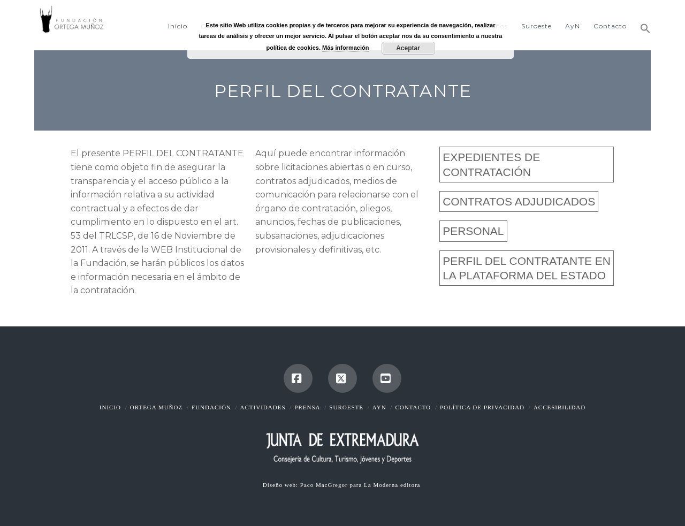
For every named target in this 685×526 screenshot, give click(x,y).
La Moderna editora (393, 485)
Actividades (263, 407)
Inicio (110, 407)
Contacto (413, 407)
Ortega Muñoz (156, 407)
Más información (345, 47)
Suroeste (346, 407)
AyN (379, 407)
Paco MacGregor (325, 485)
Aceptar (408, 48)
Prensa (307, 407)
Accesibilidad (559, 407)
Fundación (211, 407)
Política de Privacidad (482, 407)
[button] (642, 24)
